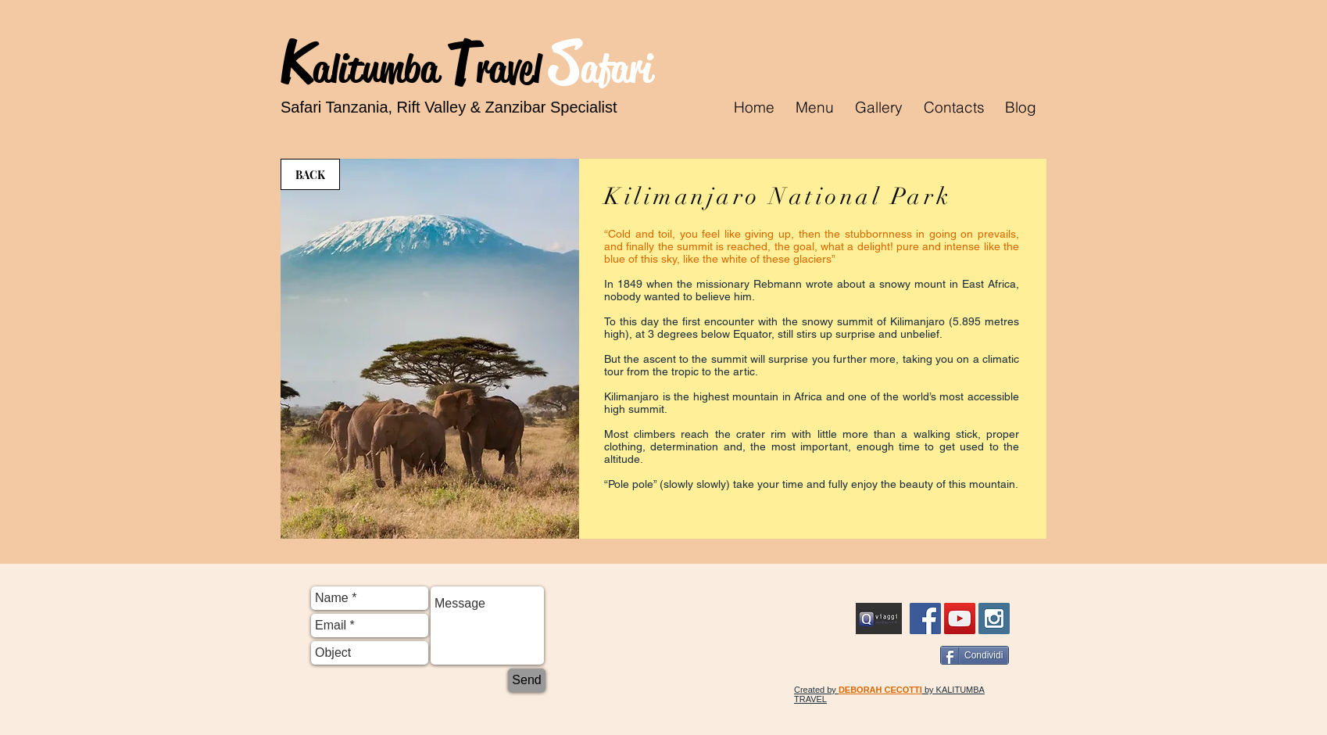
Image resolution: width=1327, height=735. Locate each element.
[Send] (526, 680)
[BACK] (310, 174)
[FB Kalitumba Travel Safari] (925, 618)
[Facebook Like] (903, 657)
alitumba (380, 69)
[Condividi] (974, 655)
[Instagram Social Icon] (994, 618)
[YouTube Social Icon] (959, 618)
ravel (512, 69)
